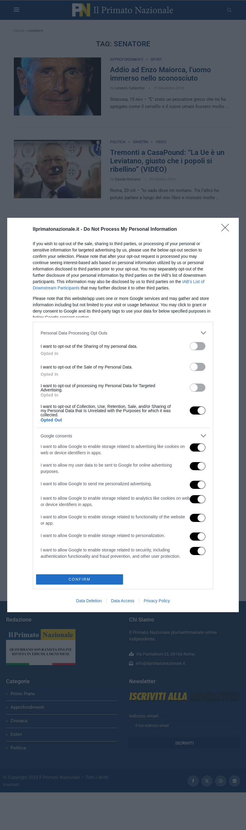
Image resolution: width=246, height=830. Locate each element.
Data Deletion (89, 600)
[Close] (227, 229)
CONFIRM (79, 579)
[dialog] (123, 415)
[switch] (197, 346)
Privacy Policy (157, 600)
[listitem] (123, 333)
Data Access (122, 600)
